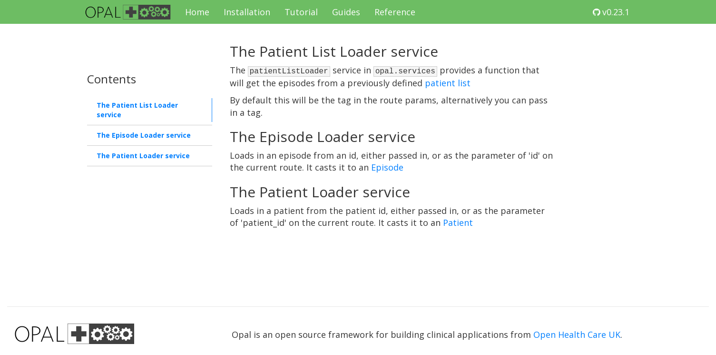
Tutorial (301, 12)
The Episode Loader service (144, 135)
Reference (394, 12)
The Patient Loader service (143, 155)
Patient (458, 222)
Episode (387, 167)
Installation (247, 12)
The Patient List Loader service (137, 110)
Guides (346, 12)
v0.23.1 (611, 12)
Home (197, 12)
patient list (448, 83)
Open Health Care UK (576, 334)
